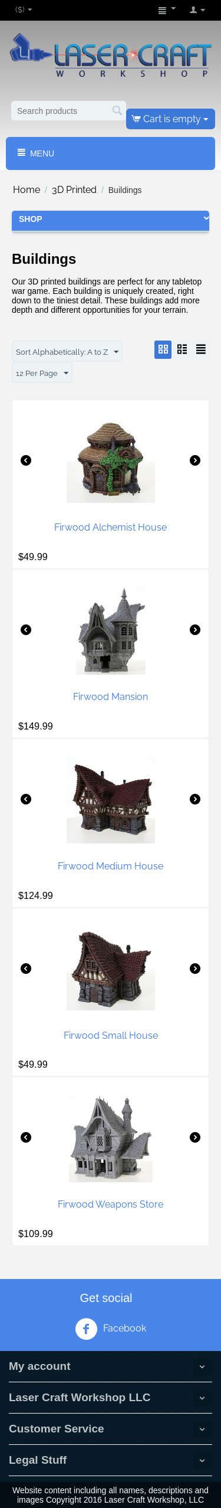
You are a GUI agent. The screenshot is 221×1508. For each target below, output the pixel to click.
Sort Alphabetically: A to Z (67, 352)
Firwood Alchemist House (110, 527)
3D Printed (74, 189)
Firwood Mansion (110, 696)
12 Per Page (42, 374)
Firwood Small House (111, 1035)
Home (26, 189)
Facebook (110, 1329)
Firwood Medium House (110, 866)
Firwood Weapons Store (110, 1204)
